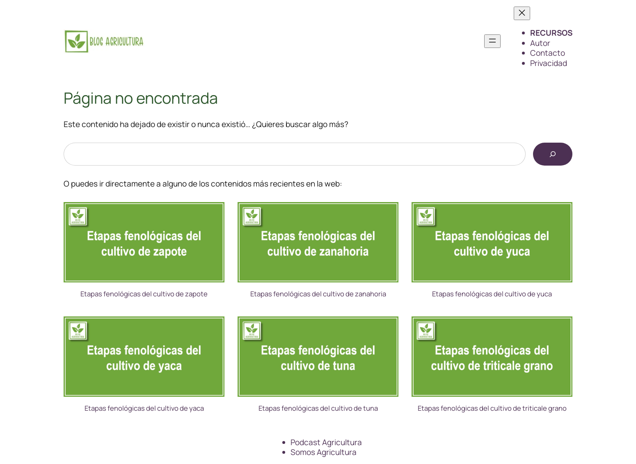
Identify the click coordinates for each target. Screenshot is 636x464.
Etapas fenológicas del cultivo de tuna (318, 408)
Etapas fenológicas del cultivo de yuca (492, 294)
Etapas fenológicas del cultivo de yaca (144, 408)
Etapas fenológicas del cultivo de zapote (144, 294)
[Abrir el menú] (492, 41)
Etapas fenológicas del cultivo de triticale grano (492, 408)
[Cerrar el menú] (522, 13)
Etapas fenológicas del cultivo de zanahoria (318, 294)
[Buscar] (552, 154)
